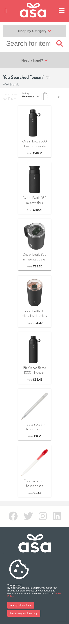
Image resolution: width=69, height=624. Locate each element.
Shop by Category (34, 31)
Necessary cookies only (23, 613)
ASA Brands (11, 84)
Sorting (25, 93)
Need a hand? (34, 60)
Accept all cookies (20, 605)
